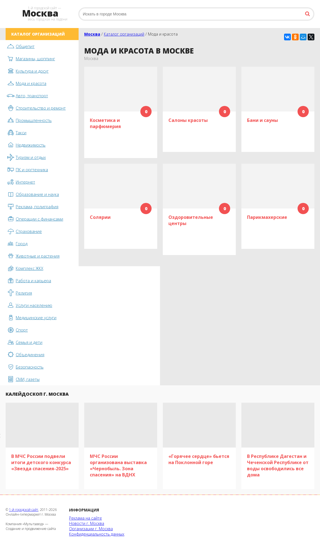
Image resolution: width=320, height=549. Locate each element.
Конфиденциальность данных (96, 534)
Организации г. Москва (91, 528)
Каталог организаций (124, 34)
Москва (92, 34)
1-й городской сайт (23, 509)
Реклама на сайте (85, 518)
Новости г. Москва (86, 523)
